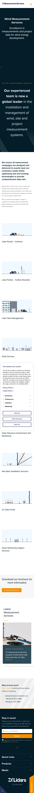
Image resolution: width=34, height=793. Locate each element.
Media (5, 770)
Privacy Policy (14, 742)
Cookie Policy (8, 391)
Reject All (17, 424)
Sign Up (17, 736)
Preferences (8, 399)
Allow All (17, 413)
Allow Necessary (17, 419)
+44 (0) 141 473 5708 (11, 698)
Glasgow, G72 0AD (11, 701)
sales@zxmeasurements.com (15, 695)
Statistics (7, 403)
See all (6, 620)
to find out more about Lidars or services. (15, 688)
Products (6, 763)
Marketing (7, 406)
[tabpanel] (17, 643)
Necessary (7, 396)
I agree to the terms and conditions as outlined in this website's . (17, 741)
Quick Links (8, 757)
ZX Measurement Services (11, 590)
